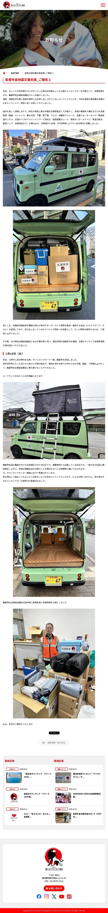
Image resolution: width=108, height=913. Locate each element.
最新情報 (15, 73)
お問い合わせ (55, 888)
